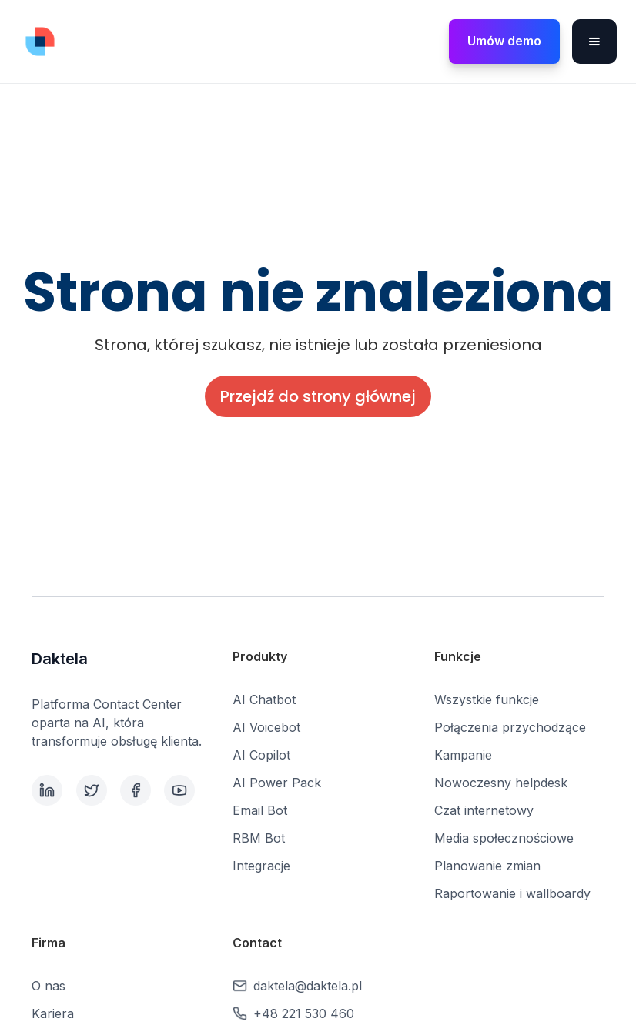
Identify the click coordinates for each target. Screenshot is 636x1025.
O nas (48, 985)
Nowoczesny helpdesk (500, 782)
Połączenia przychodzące (510, 727)
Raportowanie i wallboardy (512, 893)
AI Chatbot (264, 699)
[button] (594, 41)
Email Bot (260, 810)
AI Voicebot (266, 727)
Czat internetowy (484, 810)
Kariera (53, 1013)
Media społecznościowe (504, 838)
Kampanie (463, 755)
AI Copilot (261, 755)
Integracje (261, 865)
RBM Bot (259, 838)
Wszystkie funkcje (486, 699)
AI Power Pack (277, 782)
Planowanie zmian (487, 865)
